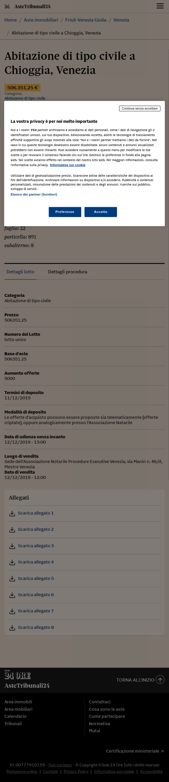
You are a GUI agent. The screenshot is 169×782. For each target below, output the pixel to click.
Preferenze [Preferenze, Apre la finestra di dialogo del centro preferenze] (65, 212)
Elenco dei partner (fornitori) (34, 194)
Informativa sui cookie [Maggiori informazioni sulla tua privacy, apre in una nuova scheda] (67, 165)
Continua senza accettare (140, 108)
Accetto (101, 212)
